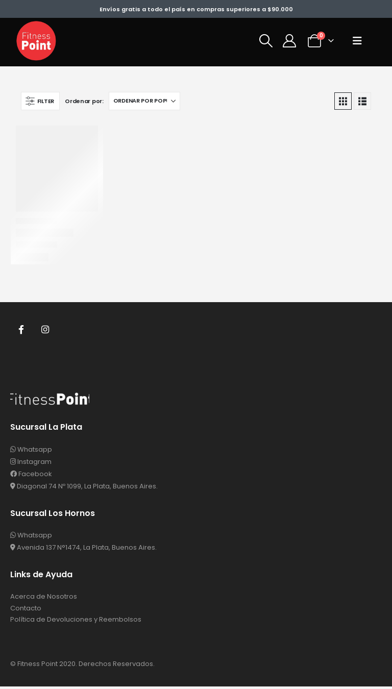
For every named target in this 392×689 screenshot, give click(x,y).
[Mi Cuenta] (289, 40)
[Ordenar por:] (144, 101)
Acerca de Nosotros (43, 597)
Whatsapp (31, 450)
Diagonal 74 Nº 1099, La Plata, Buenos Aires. (84, 486)
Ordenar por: (84, 101)
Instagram (46, 329)
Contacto (25, 609)
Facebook (21, 329)
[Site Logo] (36, 40)
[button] (266, 40)
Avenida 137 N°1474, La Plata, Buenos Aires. (83, 548)
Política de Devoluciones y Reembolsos (75, 622)
